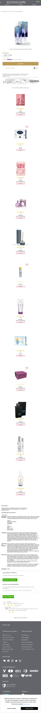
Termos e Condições (27, 642)
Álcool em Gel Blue (8, 640)
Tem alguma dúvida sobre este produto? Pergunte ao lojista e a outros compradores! (18, 587)
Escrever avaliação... (10, 580)
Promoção (21, 4)
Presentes (34, 4)
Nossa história (25, 637)
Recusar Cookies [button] (11, 708)
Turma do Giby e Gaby (28, 649)
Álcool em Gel (6, 635)
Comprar (20, 63)
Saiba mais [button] (26, 704)
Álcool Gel (7, 4)
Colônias (5, 642)
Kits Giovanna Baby (8, 649)
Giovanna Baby (4, 11)
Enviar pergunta (8, 596)
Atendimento (25, 635)
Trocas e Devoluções (27, 644)
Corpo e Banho (7, 647)
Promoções (6, 651)
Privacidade (25, 640)
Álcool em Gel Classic (8, 637)
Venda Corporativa (27, 647)
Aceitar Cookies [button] (29, 708)
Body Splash (6, 644)
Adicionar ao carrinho (10, 68)
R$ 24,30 (7, 56)
